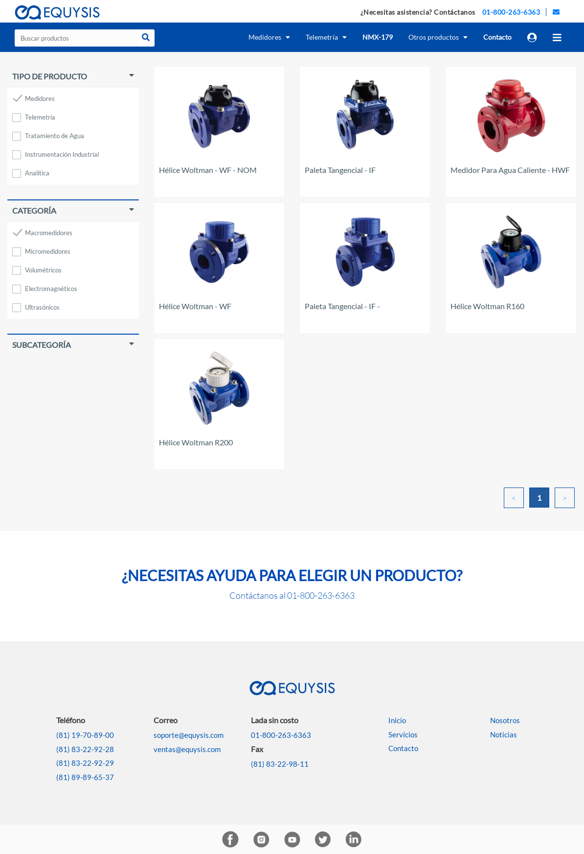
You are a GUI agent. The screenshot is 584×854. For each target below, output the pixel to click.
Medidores (40, 98)
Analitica (37, 173)
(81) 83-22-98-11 (280, 763)
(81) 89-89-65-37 (85, 777)
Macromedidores (48, 233)
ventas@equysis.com (187, 749)
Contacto (403, 748)
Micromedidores (47, 251)
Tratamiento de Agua (54, 136)
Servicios (403, 734)
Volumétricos (43, 270)
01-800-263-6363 (511, 12)
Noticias (503, 734)
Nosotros (505, 720)
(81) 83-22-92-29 (85, 762)
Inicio (397, 720)
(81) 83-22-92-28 (85, 749)
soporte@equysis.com (189, 735)
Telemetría (40, 117)
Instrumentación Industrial (62, 154)
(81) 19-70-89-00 (85, 735)
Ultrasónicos (42, 307)
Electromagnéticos (51, 289)
